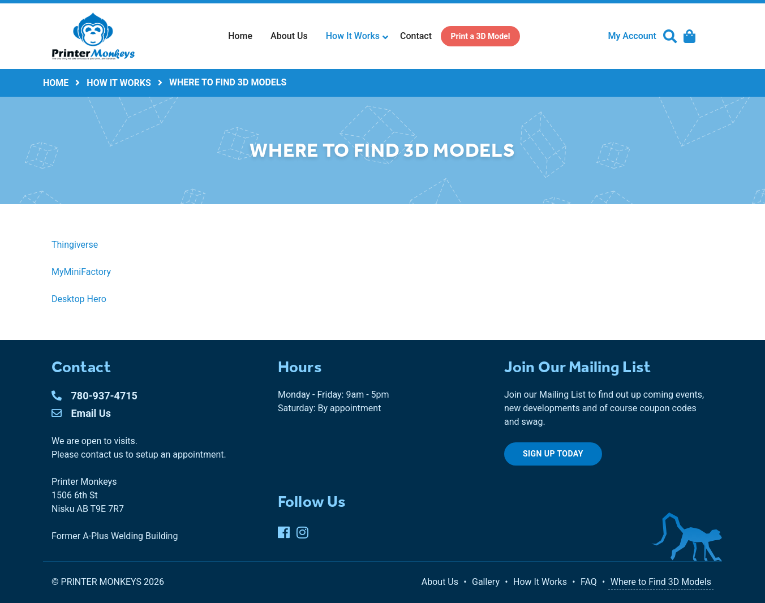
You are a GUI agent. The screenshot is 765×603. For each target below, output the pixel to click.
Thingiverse (74, 244)
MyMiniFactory (81, 271)
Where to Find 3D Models (661, 581)
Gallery (486, 581)
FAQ (589, 581)
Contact (416, 36)
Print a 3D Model (480, 36)
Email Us (81, 413)
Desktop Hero (78, 299)
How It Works (353, 36)
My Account (632, 36)
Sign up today (553, 453)
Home (240, 36)
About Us (289, 36)
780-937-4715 (94, 396)
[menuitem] (240, 36)
